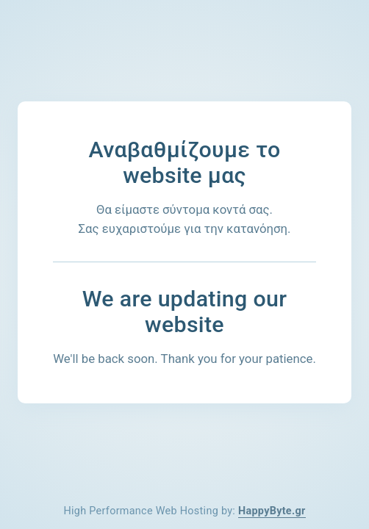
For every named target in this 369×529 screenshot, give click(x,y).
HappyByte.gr (272, 511)
